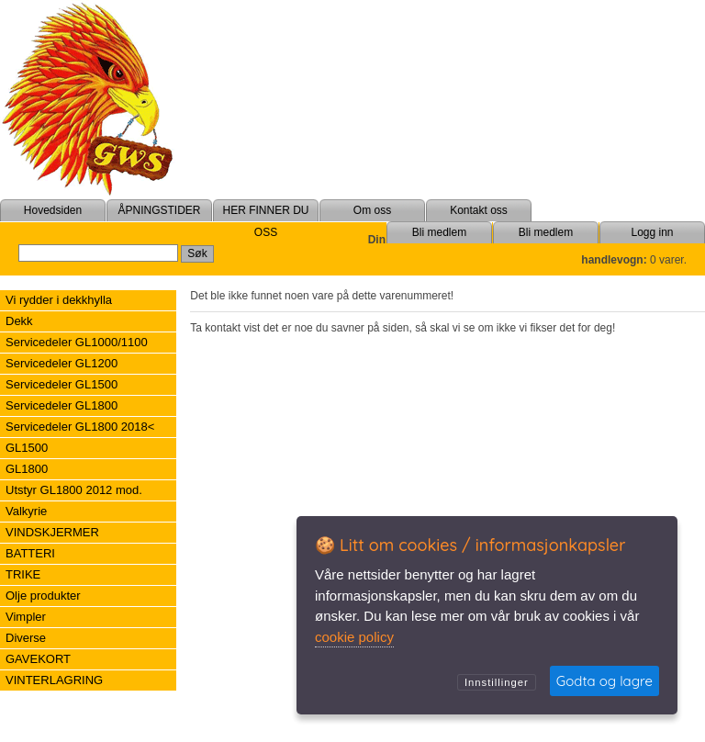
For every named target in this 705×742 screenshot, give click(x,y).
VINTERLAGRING (54, 680)
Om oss (372, 210)
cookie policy (354, 637)
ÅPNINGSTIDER (159, 210)
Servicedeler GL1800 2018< (80, 426)
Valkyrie (26, 511)
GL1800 (27, 469)
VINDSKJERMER (52, 532)
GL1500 (27, 448)
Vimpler (26, 617)
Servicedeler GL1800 (62, 405)
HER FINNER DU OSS (265, 221)
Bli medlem (546, 232)
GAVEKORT (38, 659)
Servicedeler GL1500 (62, 384)
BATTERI (30, 553)
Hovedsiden (53, 210)
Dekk (19, 321)
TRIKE (23, 574)
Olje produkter (43, 595)
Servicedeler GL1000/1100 (77, 342)
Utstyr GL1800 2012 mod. (74, 490)
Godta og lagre (604, 681)
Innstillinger (496, 682)
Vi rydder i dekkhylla (59, 300)
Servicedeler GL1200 (62, 363)
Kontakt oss (479, 210)
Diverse (26, 638)
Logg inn (652, 232)
